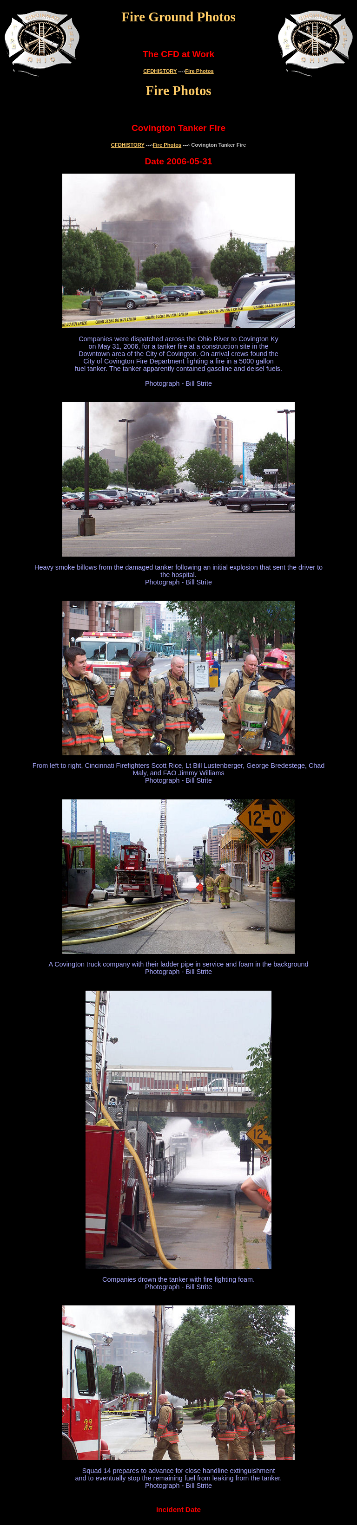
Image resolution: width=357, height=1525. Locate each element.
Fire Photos (199, 71)
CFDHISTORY (160, 71)
